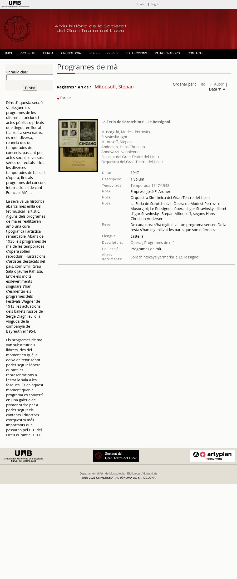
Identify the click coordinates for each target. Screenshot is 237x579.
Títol (202, 84)
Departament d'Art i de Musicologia (102, 473)
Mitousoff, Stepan (116, 141)
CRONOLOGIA (71, 53)
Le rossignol (189, 256)
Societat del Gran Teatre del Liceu (130, 156)
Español (141, 4)
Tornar (64, 97)
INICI (8, 53)
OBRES (112, 53)
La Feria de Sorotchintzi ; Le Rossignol (135, 121)
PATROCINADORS (167, 53)
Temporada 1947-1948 (150, 185)
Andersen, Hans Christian (123, 146)
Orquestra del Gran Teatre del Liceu (132, 161)
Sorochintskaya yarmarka (152, 256)
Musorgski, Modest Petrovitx (125, 131)
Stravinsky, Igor (114, 136)
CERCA (48, 53)
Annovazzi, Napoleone (120, 151)
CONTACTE (196, 53)
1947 (135, 172)
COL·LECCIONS (136, 53)
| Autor (216, 84)
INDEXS (94, 53)
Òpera (136, 242)
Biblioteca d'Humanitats (142, 473)
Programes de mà (159, 242)
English (155, 4)
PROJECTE (27, 53)
